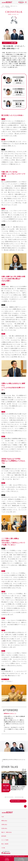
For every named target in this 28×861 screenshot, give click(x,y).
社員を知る (7, 6)
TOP (3, 6)
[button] (19, 797)
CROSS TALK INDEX (15, 800)
